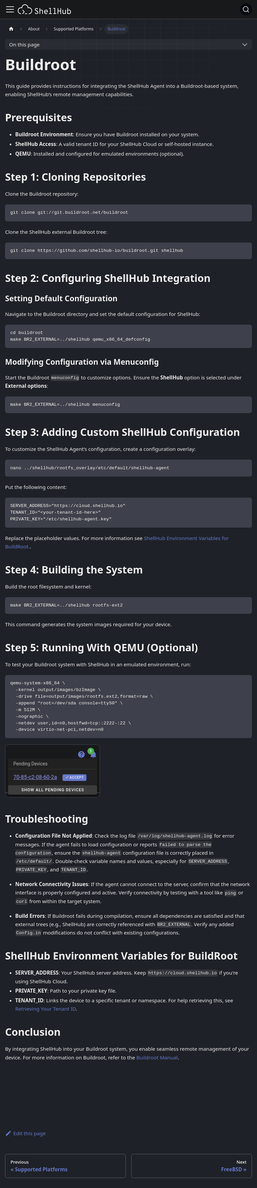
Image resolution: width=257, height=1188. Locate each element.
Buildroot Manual (157, 1057)
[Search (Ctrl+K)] (246, 9)
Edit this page (25, 1133)
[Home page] (11, 29)
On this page (24, 44)
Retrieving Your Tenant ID (45, 1008)
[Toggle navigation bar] (10, 9)
